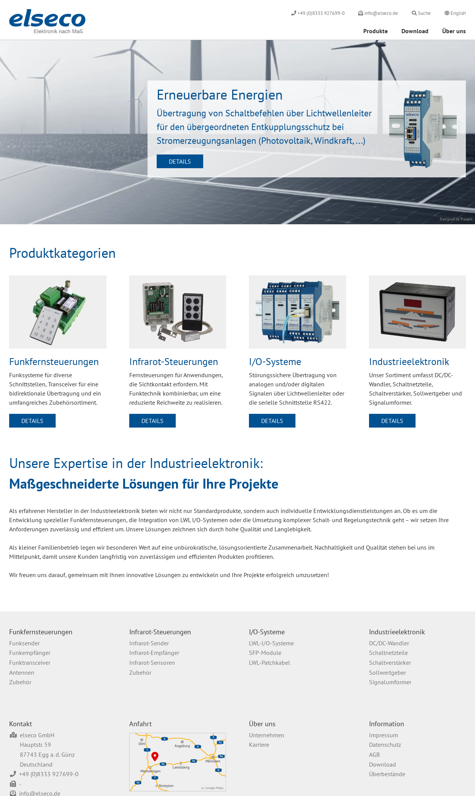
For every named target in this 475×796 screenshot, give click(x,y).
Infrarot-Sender (149, 643)
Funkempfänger (29, 652)
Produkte (375, 31)
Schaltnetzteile (388, 652)
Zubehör (20, 682)
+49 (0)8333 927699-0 (49, 774)
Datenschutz (385, 744)
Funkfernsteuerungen (40, 631)
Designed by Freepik (455, 218)
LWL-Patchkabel (269, 662)
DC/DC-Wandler (389, 643)
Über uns (454, 31)
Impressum (383, 735)
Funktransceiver (29, 662)
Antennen (21, 672)
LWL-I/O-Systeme (271, 643)
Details (180, 161)
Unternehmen (266, 735)
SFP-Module (265, 652)
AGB (374, 754)
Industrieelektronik (397, 631)
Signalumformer (390, 682)
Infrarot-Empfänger (154, 652)
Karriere (259, 744)
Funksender (24, 643)
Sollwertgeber (387, 672)
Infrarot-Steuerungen (160, 631)
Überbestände (387, 774)
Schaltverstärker (390, 662)
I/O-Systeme (267, 631)
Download (414, 31)
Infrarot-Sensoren (152, 662)
